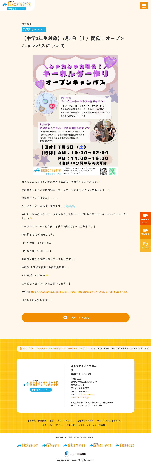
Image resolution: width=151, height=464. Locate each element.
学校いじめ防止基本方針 (108, 420)
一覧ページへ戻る (76, 317)
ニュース (89, 348)
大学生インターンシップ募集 (91, 425)
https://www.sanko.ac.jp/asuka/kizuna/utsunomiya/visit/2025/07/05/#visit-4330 (78, 291)
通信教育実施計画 (85, 420)
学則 (52, 420)
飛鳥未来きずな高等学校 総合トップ (50, 348)
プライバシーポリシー (52, 425)
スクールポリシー (65, 420)
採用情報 (71, 425)
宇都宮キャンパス (75, 348)
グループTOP (28, 348)
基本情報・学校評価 (37, 420)
